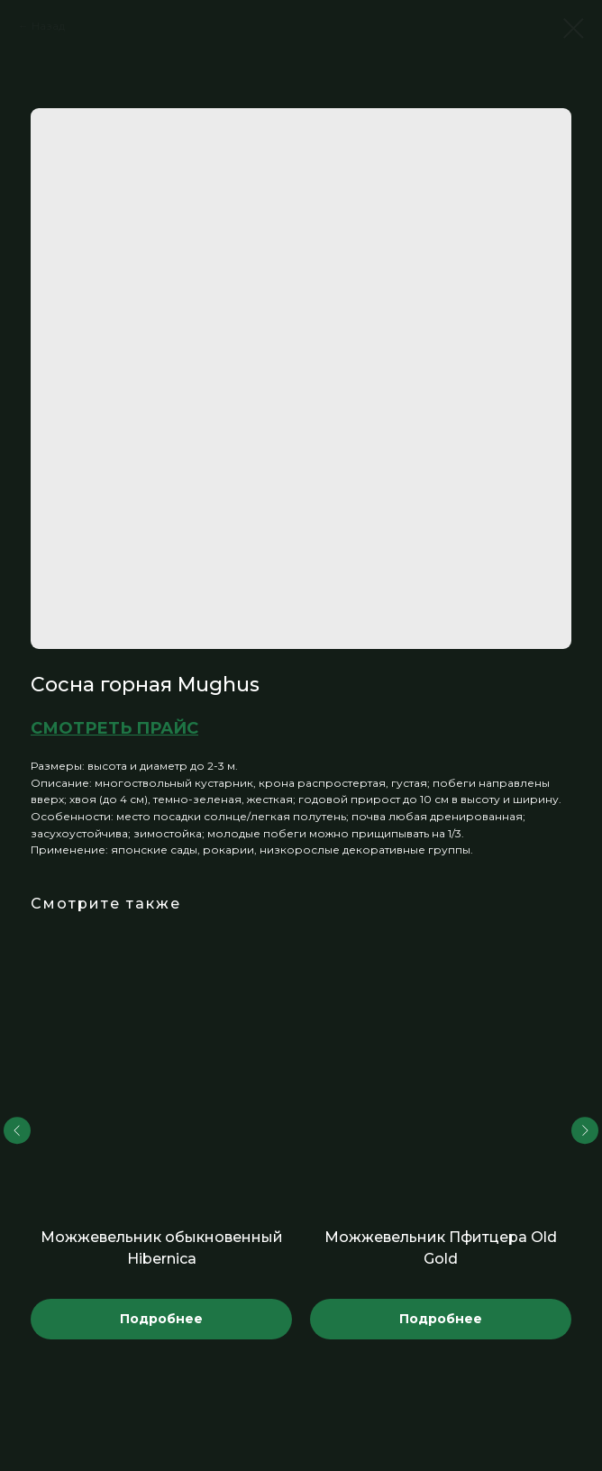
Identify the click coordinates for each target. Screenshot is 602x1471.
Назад (48, 25)
